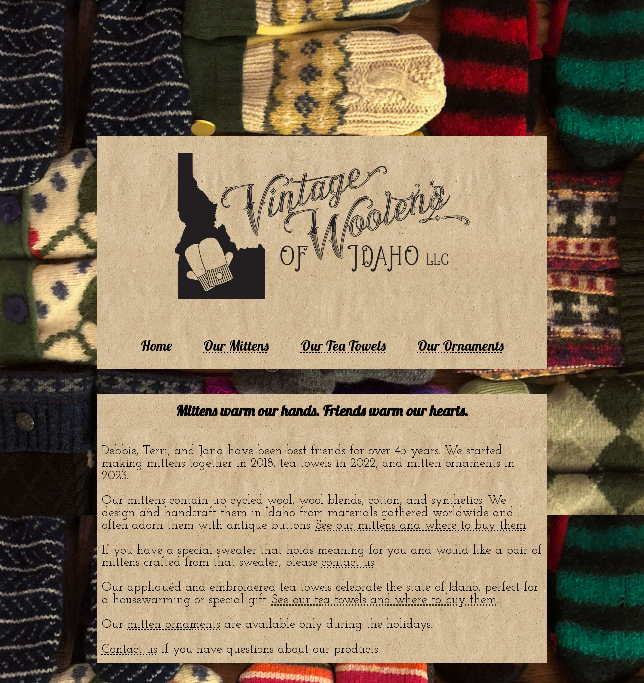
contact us (348, 563)
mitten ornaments (173, 625)
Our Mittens (236, 345)
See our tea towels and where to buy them (384, 600)
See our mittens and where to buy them (421, 525)
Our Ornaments (460, 345)
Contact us (129, 649)
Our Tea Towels (343, 345)
